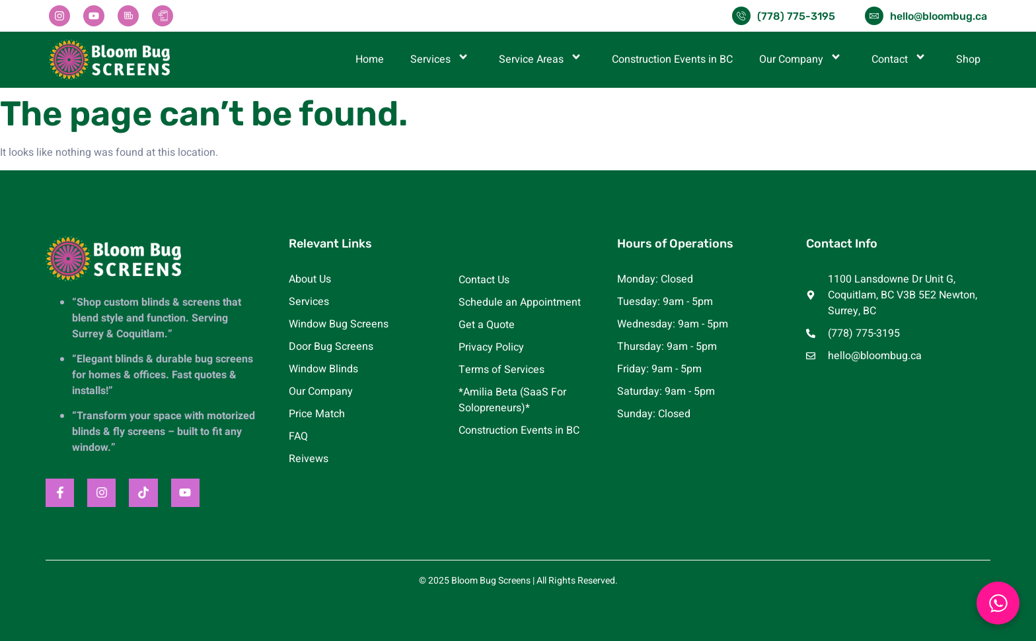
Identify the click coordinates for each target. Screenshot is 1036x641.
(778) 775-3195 (796, 16)
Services (441, 59)
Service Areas (542, 59)
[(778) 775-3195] (741, 16)
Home (369, 59)
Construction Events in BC (672, 59)
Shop (968, 59)
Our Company (802, 59)
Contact (900, 59)
